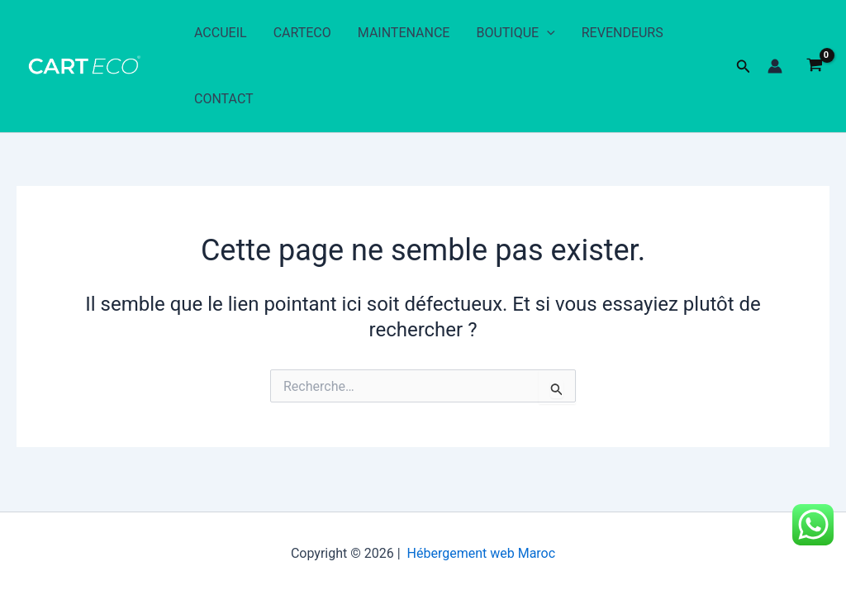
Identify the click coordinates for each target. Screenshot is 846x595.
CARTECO (302, 32)
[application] (547, 33)
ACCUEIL (220, 32)
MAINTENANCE (404, 32)
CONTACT (224, 99)
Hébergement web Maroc (481, 553)
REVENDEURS (622, 32)
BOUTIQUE (515, 33)
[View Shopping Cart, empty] (814, 66)
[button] (743, 66)
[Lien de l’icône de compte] (775, 66)
